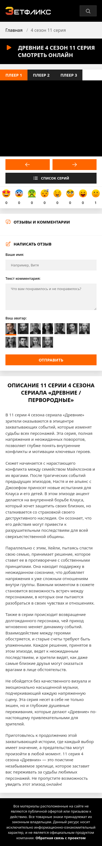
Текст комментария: (23, 278)
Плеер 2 (41, 75)
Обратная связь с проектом (61, 837)
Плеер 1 (13, 75)
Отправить (51, 360)
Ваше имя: (14, 254)
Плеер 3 (68, 75)
